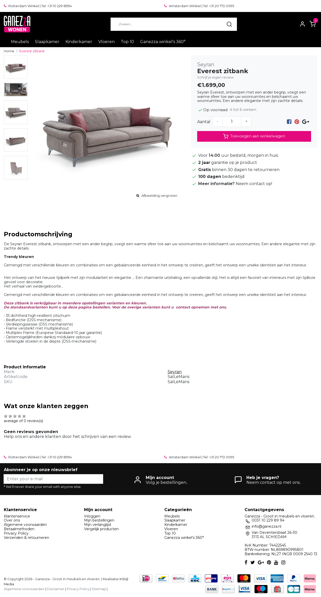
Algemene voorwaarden (25, 524)
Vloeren (106, 41)
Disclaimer (55, 589)
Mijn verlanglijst (97, 524)
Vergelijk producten (101, 529)
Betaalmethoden (19, 529)
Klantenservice (17, 516)
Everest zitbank (32, 51)
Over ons (12, 520)
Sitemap (99, 589)
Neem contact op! (254, 183)
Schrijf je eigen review (215, 77)
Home (9, 51)
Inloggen (92, 516)
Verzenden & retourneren (26, 537)
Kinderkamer (78, 41)
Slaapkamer (47, 41)
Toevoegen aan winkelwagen (254, 136)
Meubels (20, 41)
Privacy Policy (16, 533)
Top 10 (127, 41)
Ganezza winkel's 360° (162, 41)
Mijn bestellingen (99, 520)
